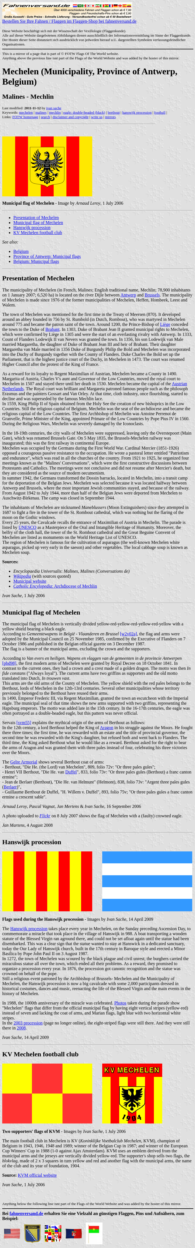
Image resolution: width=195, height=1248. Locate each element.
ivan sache (53, 108)
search (45, 117)
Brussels (152, 295)
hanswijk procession (137, 112)
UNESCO (27, 527)
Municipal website (29, 581)
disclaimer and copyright (70, 117)
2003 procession (28, 1023)
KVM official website (37, 1175)
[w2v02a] (128, 633)
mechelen (26, 112)
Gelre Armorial (23, 762)
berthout (114, 112)
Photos (120, 1003)
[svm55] (23, 722)
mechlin (55, 112)
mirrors (110, 117)
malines (40, 112)
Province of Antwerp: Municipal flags (47, 256)
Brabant (53, 329)
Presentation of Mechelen (36, 217)
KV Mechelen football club (37, 232)
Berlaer (10, 787)
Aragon (106, 727)
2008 (21, 1028)
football (159, 112)
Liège (165, 324)
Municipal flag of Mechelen (38, 222)
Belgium (21, 251)
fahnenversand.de (26, 1213)
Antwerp (128, 295)
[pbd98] (9, 663)
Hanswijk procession (32, 227)
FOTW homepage (25, 117)
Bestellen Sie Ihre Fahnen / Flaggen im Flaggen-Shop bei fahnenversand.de (69, 19)
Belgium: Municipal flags (36, 261)
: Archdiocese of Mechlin (55, 586)
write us (97, 117)
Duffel (71, 772)
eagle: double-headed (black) (84, 112)
